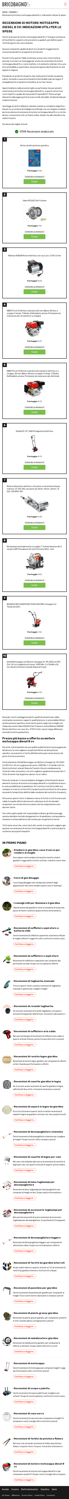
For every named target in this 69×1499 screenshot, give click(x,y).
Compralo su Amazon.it (34, 176)
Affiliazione (15, 1495)
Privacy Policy (27, 1495)
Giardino (45, 1489)
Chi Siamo (6, 1495)
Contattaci (51, 1495)
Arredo (5, 1489)
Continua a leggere (24, 866)
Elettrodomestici (29, 1489)
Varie (54, 1489)
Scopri (34, 181)
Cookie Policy (39, 1495)
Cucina (15, 1489)
